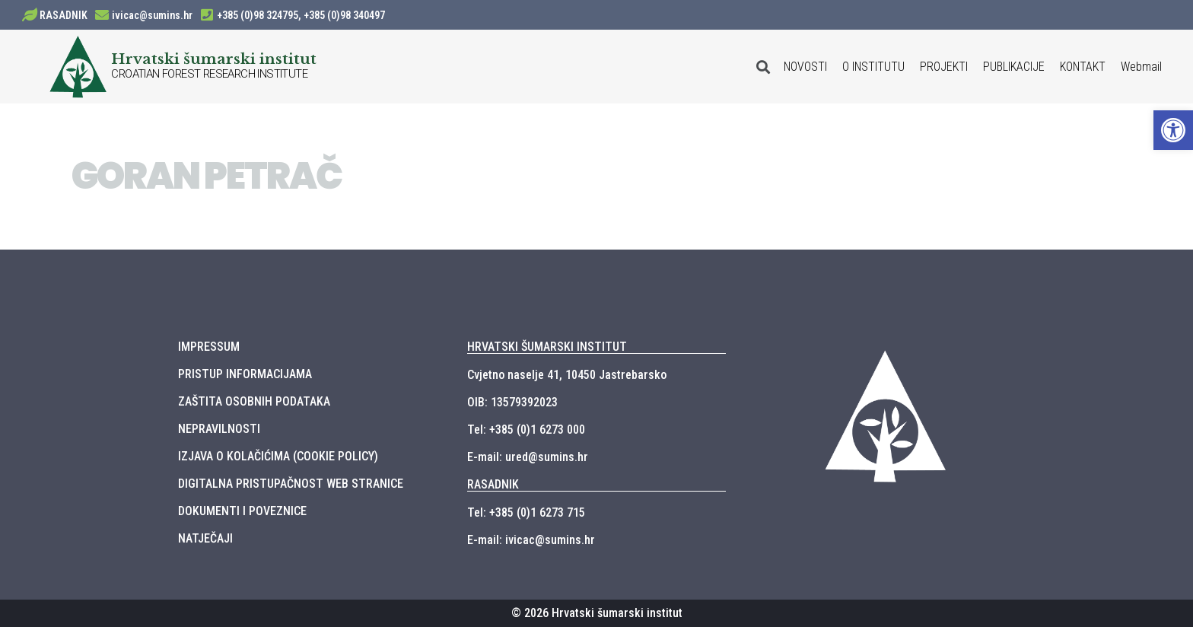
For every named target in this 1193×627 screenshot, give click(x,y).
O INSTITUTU (873, 66)
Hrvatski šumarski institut (214, 58)
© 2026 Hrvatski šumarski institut (596, 613)
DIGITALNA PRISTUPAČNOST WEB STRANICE (290, 483)
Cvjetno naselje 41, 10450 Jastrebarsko (566, 375)
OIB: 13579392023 (512, 402)
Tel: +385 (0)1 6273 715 (526, 512)
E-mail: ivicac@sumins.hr (531, 540)
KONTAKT (1083, 66)
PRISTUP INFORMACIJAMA (245, 374)
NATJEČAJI (205, 538)
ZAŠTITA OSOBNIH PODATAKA (254, 401)
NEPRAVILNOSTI (219, 429)
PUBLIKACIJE (1014, 66)
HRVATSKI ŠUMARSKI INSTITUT (547, 346)
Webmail (1141, 66)
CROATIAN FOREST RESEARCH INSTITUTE (209, 74)
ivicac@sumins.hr (152, 15)
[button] (1173, 130)
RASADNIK (63, 15)
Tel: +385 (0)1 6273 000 (526, 429)
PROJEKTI (944, 66)
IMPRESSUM (209, 346)
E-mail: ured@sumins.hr (527, 457)
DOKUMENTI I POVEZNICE (242, 511)
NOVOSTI (805, 66)
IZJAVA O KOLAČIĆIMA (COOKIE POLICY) (278, 456)
